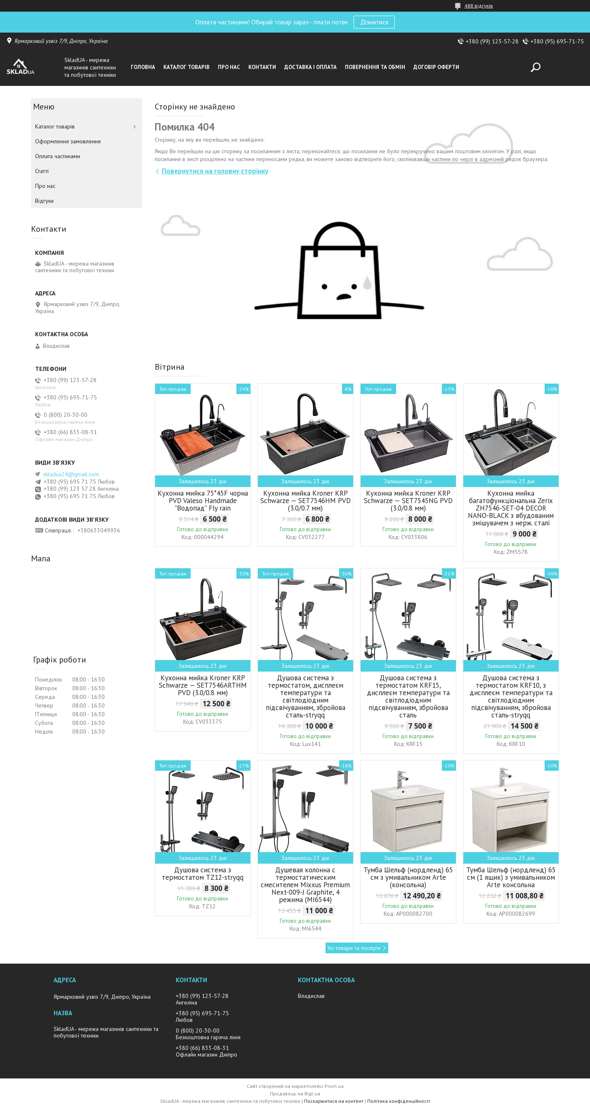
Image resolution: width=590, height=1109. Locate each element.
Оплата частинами (57, 156)
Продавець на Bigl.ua (295, 1093)
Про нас (229, 67)
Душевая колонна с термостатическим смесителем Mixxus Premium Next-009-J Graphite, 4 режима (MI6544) (305, 884)
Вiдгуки (44, 200)
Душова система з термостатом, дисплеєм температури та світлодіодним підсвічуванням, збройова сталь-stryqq (305, 696)
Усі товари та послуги (353, 948)
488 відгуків (479, 5)
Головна (143, 67)
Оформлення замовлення (68, 141)
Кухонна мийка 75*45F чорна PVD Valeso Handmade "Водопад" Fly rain (203, 500)
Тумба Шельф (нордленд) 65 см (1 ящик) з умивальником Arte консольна (511, 877)
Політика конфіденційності (398, 1101)
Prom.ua (334, 1086)
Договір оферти (436, 67)
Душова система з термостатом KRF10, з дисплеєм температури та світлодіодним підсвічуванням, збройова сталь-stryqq (511, 696)
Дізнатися (374, 22)
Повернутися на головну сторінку (215, 171)
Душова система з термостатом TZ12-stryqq (202, 873)
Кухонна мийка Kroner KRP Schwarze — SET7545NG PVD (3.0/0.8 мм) (408, 500)
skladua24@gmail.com (71, 474)
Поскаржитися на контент (333, 1101)
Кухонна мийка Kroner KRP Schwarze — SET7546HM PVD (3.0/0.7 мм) (305, 500)
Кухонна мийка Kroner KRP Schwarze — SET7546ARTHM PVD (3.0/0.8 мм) (203, 685)
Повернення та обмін (375, 67)
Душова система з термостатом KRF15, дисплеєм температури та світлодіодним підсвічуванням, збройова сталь (408, 696)
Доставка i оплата (310, 67)
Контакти (262, 67)
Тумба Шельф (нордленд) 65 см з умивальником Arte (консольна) (408, 877)
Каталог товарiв (186, 67)
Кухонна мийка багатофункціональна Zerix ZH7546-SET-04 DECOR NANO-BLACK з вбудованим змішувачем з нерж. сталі (511, 508)
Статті (42, 171)
